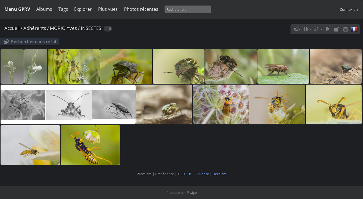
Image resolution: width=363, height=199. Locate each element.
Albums (44, 9)
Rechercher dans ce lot (34, 41)
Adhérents (34, 28)
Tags (63, 9)
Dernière (220, 173)
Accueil (12, 28)
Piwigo (192, 192)
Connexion (349, 9)
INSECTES (91, 28)
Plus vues (108, 9)
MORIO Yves (63, 28)
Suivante (202, 173)
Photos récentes (141, 9)
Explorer (83, 9)
